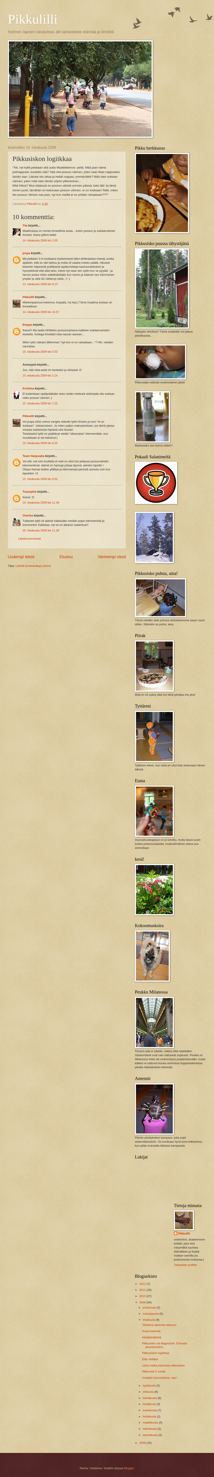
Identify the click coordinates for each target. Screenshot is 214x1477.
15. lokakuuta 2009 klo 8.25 (40, 443)
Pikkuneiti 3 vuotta (153, 1371)
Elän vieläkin (150, 1359)
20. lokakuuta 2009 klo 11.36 (41, 530)
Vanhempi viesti (112, 557)
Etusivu (66, 557)
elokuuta (148, 1391)
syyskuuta (149, 1385)
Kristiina (28, 388)
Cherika (28, 515)
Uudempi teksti (21, 557)
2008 (142, 1442)
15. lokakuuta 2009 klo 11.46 (41, 502)
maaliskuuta (151, 1422)
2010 (142, 1296)
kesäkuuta (149, 1404)
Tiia (25, 225)
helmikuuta (150, 1428)
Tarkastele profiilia (185, 1265)
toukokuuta (150, 1410)
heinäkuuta (150, 1398)
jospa (26, 253)
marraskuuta (151, 1313)
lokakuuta (149, 1319)
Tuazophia (30, 491)
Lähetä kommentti (29, 538)
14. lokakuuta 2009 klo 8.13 (40, 284)
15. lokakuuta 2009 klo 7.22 (40, 403)
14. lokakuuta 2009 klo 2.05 (40, 240)
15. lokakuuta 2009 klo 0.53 (40, 351)
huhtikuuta (150, 1416)
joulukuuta (149, 1307)
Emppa (27, 324)
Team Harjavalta (33, 456)
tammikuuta (150, 1435)
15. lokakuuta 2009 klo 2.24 (40, 375)
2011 (142, 1290)
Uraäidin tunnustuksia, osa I (159, 1377)
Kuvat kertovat (151, 1331)
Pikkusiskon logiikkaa (155, 1353)
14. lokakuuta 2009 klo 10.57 (41, 312)
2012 (142, 1284)
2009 (142, 1302)
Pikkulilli (33, 19)
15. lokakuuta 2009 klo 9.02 (40, 479)
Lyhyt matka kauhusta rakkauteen (163, 1365)
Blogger (129, 1468)
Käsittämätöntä (151, 1337)
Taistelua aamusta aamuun (159, 1325)
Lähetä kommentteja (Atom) (33, 566)
